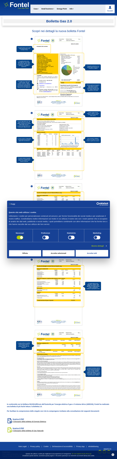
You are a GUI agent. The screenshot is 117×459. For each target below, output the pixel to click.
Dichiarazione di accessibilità (62, 446)
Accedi (110, 11)
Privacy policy (35, 446)
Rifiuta (25, 253)
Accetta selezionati (58, 253)
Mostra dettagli (97, 246)
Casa (36, 9)
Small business (47, 9)
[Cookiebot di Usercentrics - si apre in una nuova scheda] (98, 204)
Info (72, 9)
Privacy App (80, 446)
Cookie (46, 446)
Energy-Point (62, 9)
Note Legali (23, 446)
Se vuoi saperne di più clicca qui (81, 454)
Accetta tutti (92, 253)
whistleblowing (93, 446)
